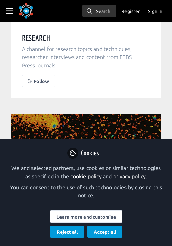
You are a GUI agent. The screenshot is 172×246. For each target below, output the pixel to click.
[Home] (26, 11)
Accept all (105, 232)
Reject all (67, 232)
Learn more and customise (86, 217)
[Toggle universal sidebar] (9, 10)
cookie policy (86, 176)
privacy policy (129, 176)
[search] (99, 11)
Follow (38, 81)
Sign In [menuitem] (155, 11)
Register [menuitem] (130, 11)
